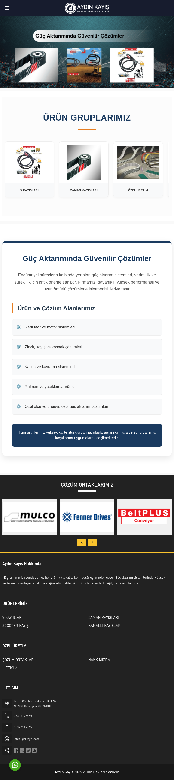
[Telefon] (167, 8)
